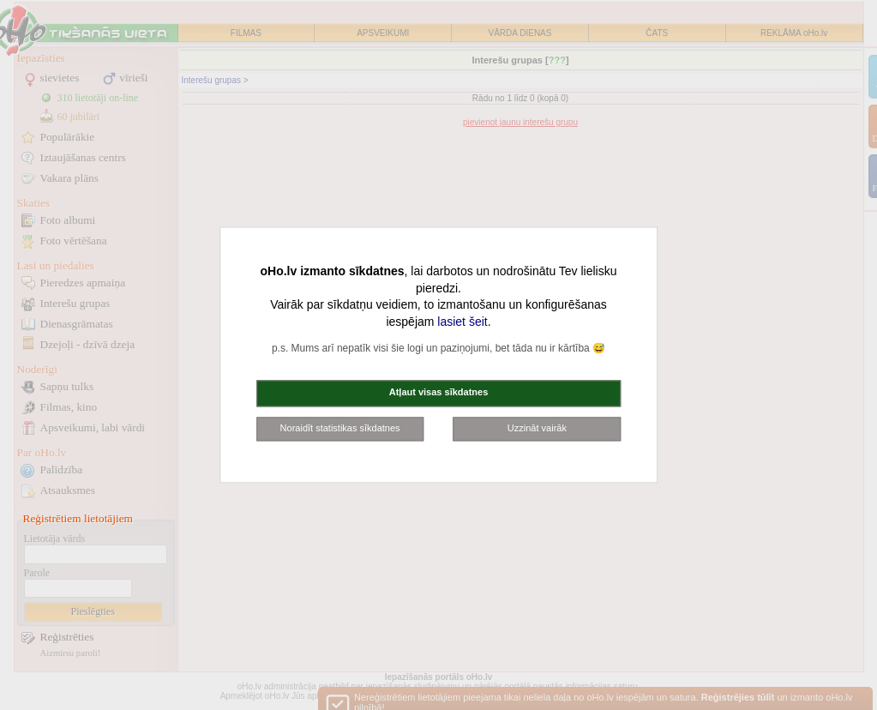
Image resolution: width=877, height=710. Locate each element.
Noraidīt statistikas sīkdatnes (340, 428)
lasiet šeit (462, 321)
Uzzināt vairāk (537, 428)
